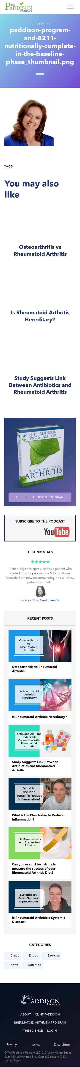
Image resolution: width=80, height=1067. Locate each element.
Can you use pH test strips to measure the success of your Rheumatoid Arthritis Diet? (34, 869)
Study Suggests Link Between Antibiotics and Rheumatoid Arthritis (40, 371)
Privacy (11, 1045)
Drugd (15, 955)
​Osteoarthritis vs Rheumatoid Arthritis (40, 235)
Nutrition (34, 965)
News (14, 965)
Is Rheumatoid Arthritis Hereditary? (40, 301)
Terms (35, 1045)
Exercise (54, 955)
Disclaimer (62, 1045)
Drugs (33, 955)
